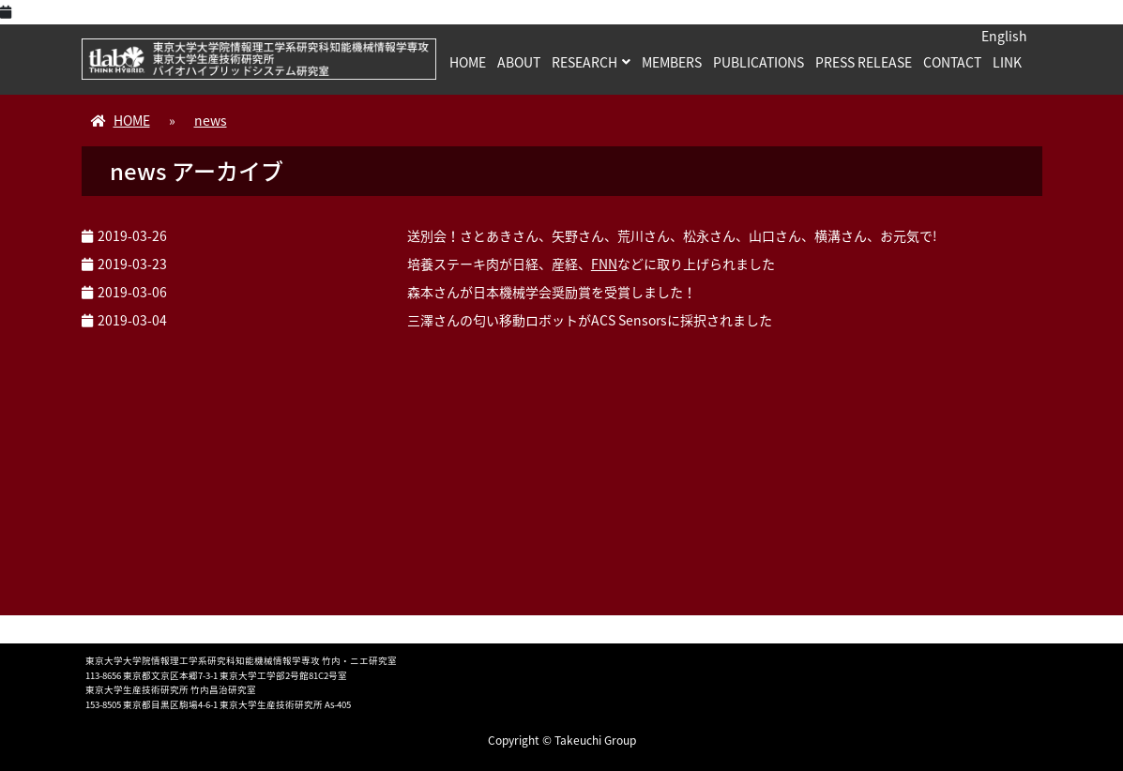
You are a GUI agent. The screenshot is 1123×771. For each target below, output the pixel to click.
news (210, 120)
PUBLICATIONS (758, 62)
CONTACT (952, 62)
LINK (1007, 62)
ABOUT (518, 62)
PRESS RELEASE (863, 62)
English (1004, 35)
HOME (467, 62)
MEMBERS (672, 62)
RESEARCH (584, 62)
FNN (604, 263)
